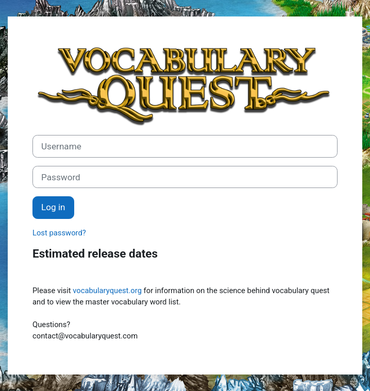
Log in (53, 207)
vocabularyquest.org (107, 290)
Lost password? (59, 232)
